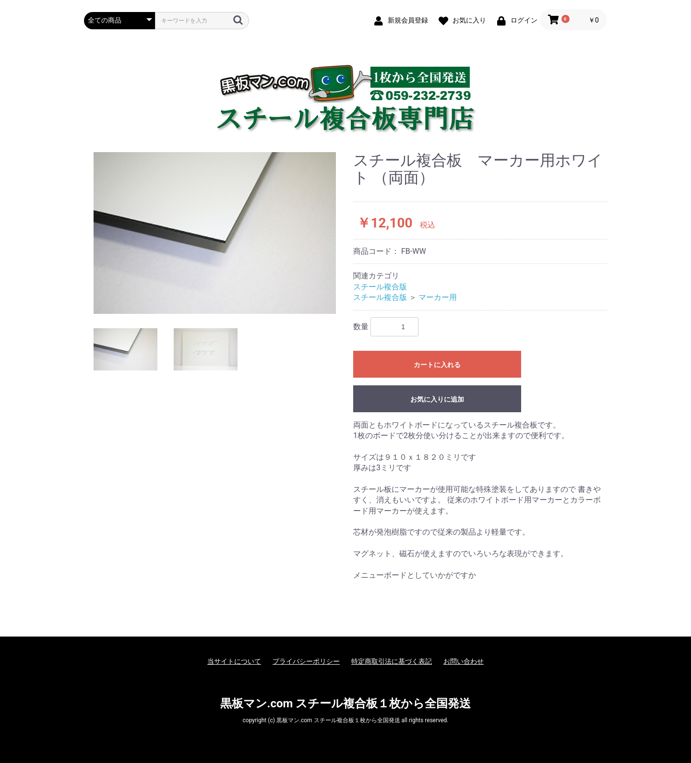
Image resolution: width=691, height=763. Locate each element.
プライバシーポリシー (306, 661)
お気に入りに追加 (437, 399)
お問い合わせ (463, 661)
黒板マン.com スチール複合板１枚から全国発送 (345, 703)
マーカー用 (437, 297)
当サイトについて (234, 661)
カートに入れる (437, 365)
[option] (215, 232)
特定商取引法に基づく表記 (391, 661)
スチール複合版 (380, 286)
